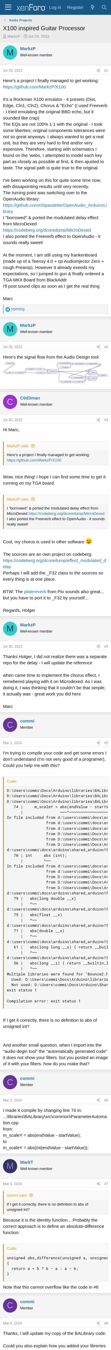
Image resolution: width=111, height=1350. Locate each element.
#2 (106, 347)
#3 (106, 420)
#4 (106, 646)
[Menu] (8, 7)
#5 (106, 743)
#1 (106, 71)
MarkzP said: (18, 446)
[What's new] (92, 7)
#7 (106, 1184)
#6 (106, 1100)
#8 (106, 1323)
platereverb (35, 591)
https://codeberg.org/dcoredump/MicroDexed (47, 230)
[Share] (98, 70)
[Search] (104, 7)
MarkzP (13, 36)
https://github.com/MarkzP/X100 (34, 86)
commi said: (17, 1195)
